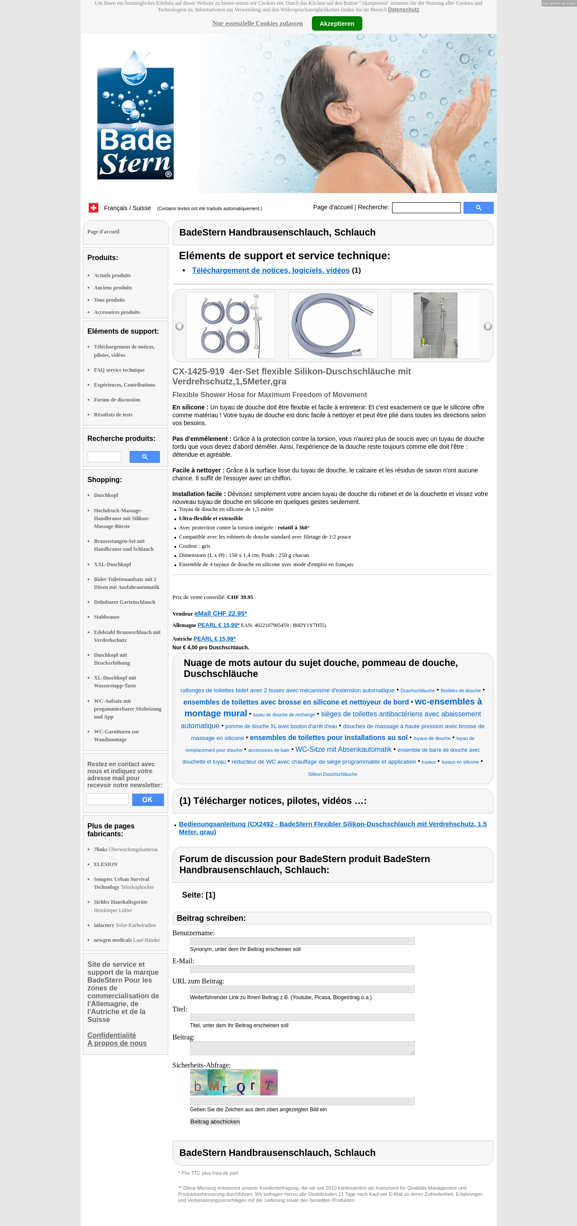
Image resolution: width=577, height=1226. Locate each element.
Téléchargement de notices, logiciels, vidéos (271, 270)
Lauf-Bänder (127, 940)
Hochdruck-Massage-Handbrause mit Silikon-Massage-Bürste (122, 518)
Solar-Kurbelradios (125, 925)
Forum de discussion (117, 400)
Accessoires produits (117, 312)
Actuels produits (112, 275)
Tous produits (109, 300)
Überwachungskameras (126, 849)
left (179, 326)
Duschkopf (106, 495)
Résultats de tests (113, 415)
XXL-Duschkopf (112, 564)
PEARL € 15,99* (219, 625)
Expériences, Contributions (125, 385)
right (488, 326)
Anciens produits (113, 288)
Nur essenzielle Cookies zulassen (257, 23)
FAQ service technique (119, 370)
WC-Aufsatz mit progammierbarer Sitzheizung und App (128, 709)
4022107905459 (272, 625)
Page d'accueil (333, 207)
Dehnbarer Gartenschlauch (125, 602)
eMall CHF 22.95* (221, 613)
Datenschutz (403, 10)
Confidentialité (112, 1035)
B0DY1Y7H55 (309, 625)
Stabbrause (107, 617)
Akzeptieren (337, 23)
